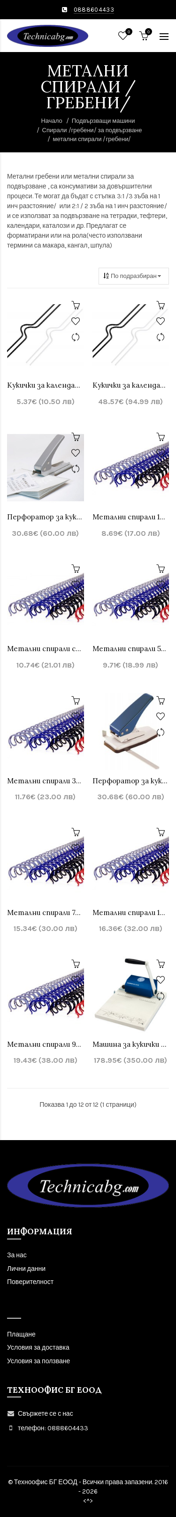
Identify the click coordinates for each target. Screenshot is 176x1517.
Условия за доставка (38, 1348)
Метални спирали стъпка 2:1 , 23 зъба (45, 648)
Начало (51, 120)
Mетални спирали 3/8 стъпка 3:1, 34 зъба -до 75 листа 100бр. (45, 780)
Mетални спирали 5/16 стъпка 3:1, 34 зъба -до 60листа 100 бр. (130, 648)
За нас (17, 1255)
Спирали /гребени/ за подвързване (92, 130)
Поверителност (30, 1282)
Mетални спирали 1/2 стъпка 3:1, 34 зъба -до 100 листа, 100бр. (130, 912)
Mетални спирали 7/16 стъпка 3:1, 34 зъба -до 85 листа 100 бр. (45, 912)
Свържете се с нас (45, 1414)
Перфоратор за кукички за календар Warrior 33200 (130, 780)
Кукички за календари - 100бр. (45, 385)
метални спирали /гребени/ (92, 139)
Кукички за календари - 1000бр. (130, 385)
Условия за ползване (38, 1361)
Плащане (21, 1334)
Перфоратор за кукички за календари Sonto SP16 (45, 516)
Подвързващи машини (103, 120)
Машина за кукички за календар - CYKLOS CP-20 (130, 1044)
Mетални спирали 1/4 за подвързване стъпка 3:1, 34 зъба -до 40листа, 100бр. (130, 516)
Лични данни (26, 1269)
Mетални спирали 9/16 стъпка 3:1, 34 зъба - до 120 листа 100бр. (45, 1044)
